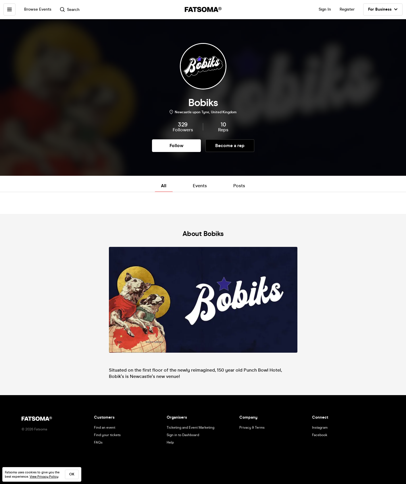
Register (347, 9)
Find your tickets (107, 435)
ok (71, 474)
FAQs (98, 442)
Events (200, 185)
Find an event (104, 428)
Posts (239, 185)
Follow (176, 145)
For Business (383, 9)
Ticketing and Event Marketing (190, 428)
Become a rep (230, 145)
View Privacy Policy (44, 477)
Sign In (325, 9)
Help (170, 442)
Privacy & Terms (252, 428)
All (163, 185)
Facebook (319, 435)
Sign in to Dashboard (183, 435)
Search (70, 9)
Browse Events (37, 9)
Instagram (320, 428)
